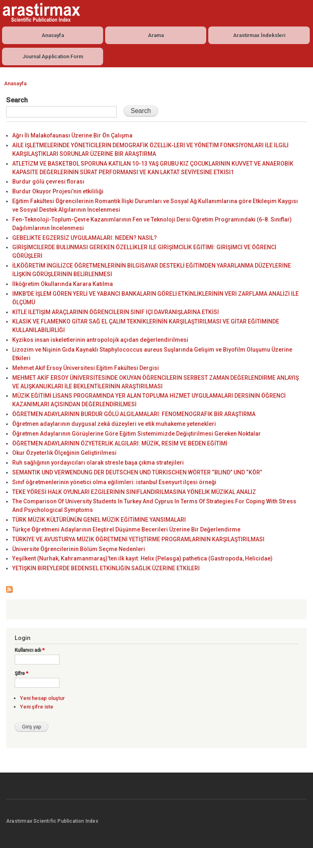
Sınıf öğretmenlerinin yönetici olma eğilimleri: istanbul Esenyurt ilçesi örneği (114, 482)
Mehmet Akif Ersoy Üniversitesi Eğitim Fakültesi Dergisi (85, 368)
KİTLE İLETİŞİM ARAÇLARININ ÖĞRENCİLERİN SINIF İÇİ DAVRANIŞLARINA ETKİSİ (115, 312)
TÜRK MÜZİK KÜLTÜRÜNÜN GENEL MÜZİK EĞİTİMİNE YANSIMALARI (99, 519)
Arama (156, 35)
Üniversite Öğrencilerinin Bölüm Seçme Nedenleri (78, 549)
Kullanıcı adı (29, 650)
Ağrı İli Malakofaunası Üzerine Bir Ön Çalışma (72, 135)
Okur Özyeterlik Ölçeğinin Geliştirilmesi (64, 452)
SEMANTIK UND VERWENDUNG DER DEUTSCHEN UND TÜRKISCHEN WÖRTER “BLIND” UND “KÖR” (137, 472)
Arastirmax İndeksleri (259, 35)
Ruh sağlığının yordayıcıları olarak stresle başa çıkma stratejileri (98, 462)
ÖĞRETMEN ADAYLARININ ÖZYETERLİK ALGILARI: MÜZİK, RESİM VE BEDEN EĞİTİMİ (119, 443)
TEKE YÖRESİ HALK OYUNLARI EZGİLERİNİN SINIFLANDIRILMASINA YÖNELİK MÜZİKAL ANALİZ (134, 492)
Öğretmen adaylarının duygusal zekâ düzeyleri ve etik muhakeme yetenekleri (114, 424)
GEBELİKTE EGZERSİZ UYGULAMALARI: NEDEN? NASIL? (84, 238)
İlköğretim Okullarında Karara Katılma (62, 284)
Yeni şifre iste (36, 707)
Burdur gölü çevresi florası (48, 181)
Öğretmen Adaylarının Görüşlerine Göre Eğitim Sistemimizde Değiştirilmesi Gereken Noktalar (136, 433)
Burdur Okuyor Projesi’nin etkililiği (58, 191)
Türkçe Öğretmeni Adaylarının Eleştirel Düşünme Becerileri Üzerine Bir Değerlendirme (126, 529)
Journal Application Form (52, 56)
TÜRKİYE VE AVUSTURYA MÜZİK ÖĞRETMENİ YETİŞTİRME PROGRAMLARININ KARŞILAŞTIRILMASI (138, 539)
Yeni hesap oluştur (42, 698)
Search (17, 100)
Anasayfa (53, 35)
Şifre (21, 673)
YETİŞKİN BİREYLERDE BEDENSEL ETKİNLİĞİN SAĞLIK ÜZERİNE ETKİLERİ (106, 568)
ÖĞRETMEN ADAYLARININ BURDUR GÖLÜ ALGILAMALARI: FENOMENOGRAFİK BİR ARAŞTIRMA (134, 414)
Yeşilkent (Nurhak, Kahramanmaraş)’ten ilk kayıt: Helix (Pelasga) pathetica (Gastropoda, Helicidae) (142, 558)
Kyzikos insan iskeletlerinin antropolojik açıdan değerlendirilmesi (100, 340)
